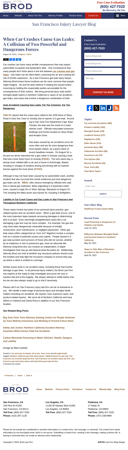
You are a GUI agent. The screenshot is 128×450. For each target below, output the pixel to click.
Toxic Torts (45, 353)
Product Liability (94, 127)
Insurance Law (93, 155)
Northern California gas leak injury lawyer (27, 356)
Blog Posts (119, 389)
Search (103, 194)
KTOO (38, 169)
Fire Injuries (92, 159)
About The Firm (35, 15)
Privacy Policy (62, 389)
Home (5, 15)
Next (29, 375)
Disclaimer (77, 389)
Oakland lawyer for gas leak (56, 356)
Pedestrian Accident (96, 151)
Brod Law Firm (26, 442)
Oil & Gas (36, 353)
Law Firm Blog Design (111, 442)
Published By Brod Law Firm (111, 6)
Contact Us (93, 15)
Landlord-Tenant (94, 135)
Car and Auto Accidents (21, 353)
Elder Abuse (92, 143)
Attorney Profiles (55, 15)
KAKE (45, 159)
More (123, 15)
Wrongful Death (60, 353)
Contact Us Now (103, 92)
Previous (9, 375)
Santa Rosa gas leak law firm (46, 361)
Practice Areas (75, 15)
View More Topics (92, 171)
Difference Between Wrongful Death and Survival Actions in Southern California (101, 237)
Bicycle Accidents (94, 163)
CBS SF (7, 115)
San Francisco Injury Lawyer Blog (17, 6)
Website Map (105, 389)
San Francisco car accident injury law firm (52, 359)
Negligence (92, 139)
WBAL (25, 182)
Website (18, 15)
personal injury (93, 147)
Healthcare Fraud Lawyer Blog (98, 209)
